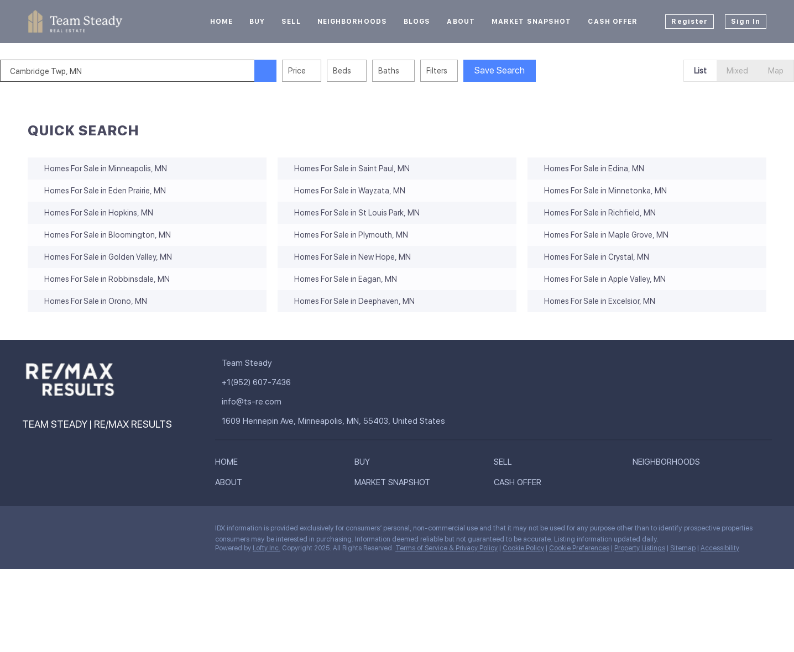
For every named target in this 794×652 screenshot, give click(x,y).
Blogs (417, 21)
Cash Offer (613, 21)
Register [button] (689, 21)
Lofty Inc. (266, 548)
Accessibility (720, 548)
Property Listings (639, 548)
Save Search (527, 70)
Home (221, 21)
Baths (416, 70)
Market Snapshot (532, 21)
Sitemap (683, 548)
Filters (464, 70)
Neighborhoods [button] (352, 21)
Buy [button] (257, 21)
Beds (370, 70)
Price (324, 70)
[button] (293, 71)
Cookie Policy (523, 548)
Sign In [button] (745, 21)
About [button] (461, 21)
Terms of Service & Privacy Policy (446, 548)
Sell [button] (290, 21)
